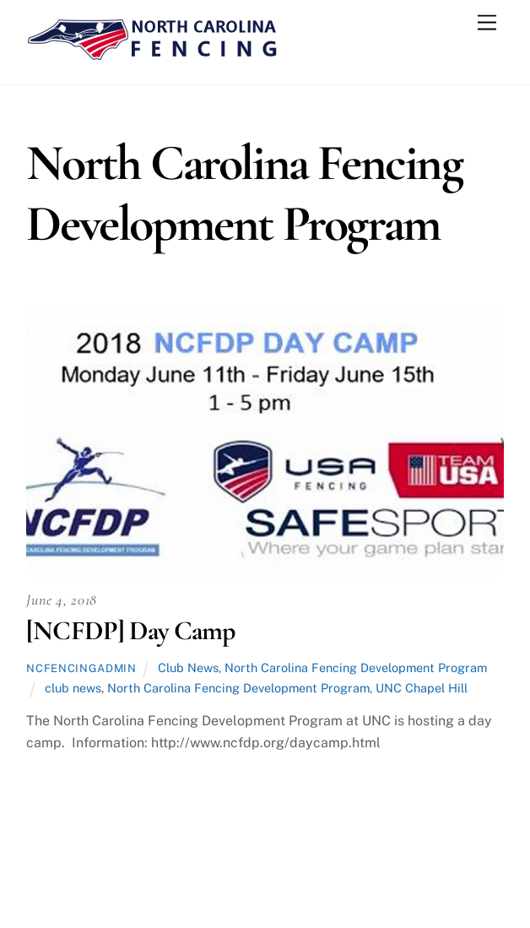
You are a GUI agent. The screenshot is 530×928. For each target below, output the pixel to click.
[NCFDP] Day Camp (130, 630)
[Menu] (487, 23)
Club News (188, 667)
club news (73, 688)
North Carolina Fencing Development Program (355, 667)
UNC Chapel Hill (422, 688)
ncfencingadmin (81, 668)
